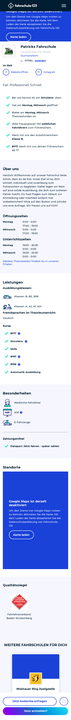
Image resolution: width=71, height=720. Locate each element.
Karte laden (18, 37)
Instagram (45, 72)
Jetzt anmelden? (35, 711)
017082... (35, 60)
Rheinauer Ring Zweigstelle (35, 689)
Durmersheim (29, 55)
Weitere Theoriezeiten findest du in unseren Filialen (31, 263)
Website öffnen (15, 72)
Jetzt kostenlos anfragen (29, 701)
